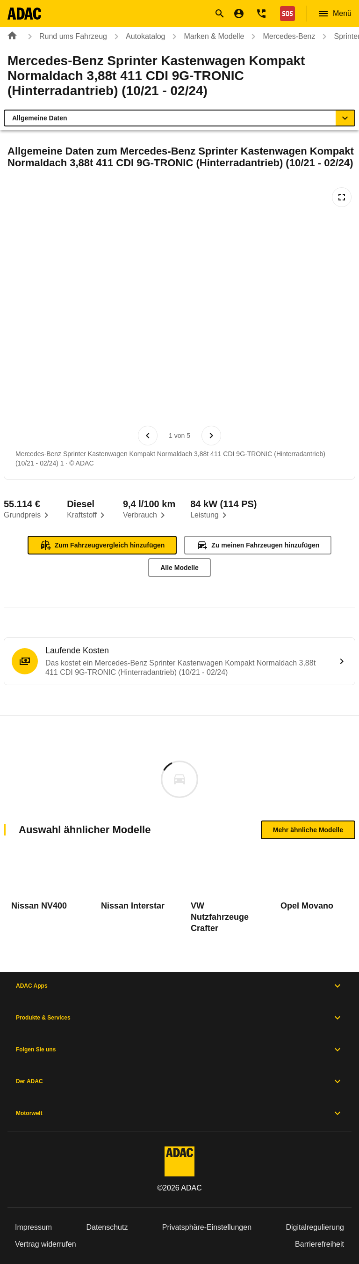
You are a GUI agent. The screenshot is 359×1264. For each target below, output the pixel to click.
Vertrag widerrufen (45, 1244)
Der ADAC (179, 1081)
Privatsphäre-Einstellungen (206, 1227)
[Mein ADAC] (238, 13)
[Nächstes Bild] (211, 435)
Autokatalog (138, 36)
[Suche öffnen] (219, 13)
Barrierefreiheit (319, 1244)
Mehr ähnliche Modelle (308, 830)
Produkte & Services (179, 1017)
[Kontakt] (261, 13)
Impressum (33, 1227)
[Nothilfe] (286, 13)
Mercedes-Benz (281, 36)
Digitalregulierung (315, 1227)
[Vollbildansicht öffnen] (342, 197)
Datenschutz (107, 1227)
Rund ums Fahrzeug (65, 36)
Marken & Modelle (206, 36)
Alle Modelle (179, 567)
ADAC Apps (179, 985)
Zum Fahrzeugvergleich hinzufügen (102, 545)
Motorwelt (179, 1113)
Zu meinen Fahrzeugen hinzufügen (257, 545)
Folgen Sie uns (179, 1049)
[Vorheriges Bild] (148, 435)
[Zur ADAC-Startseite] (26, 13)
